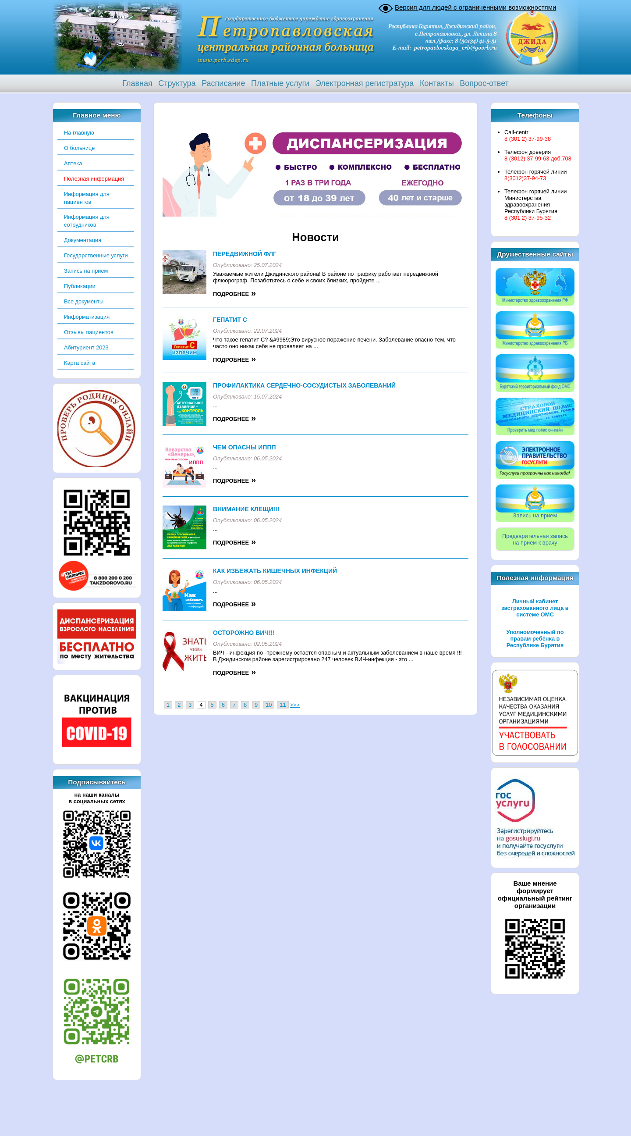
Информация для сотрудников (87, 221)
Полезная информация (94, 178)
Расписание (223, 83)
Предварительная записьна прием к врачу (535, 539)
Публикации (80, 286)
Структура (176, 83)
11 (283, 705)
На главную (79, 132)
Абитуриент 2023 (86, 347)
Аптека (73, 163)
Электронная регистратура (365, 83)
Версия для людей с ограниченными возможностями (475, 7)
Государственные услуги (96, 255)
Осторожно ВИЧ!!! (244, 632)
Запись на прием (86, 270)
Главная (137, 83)
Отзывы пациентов (88, 332)
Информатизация (87, 316)
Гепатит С (230, 319)
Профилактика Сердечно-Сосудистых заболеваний (304, 385)
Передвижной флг (245, 253)
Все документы (83, 301)
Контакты (437, 83)
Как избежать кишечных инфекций (275, 570)
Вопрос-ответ (484, 83)
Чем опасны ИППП (244, 447)
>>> (295, 705)
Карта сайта (79, 363)
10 (269, 705)
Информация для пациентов (87, 198)
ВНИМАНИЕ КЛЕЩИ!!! (246, 509)
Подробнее (231, 294)
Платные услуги (280, 83)
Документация (82, 240)
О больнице (79, 148)
